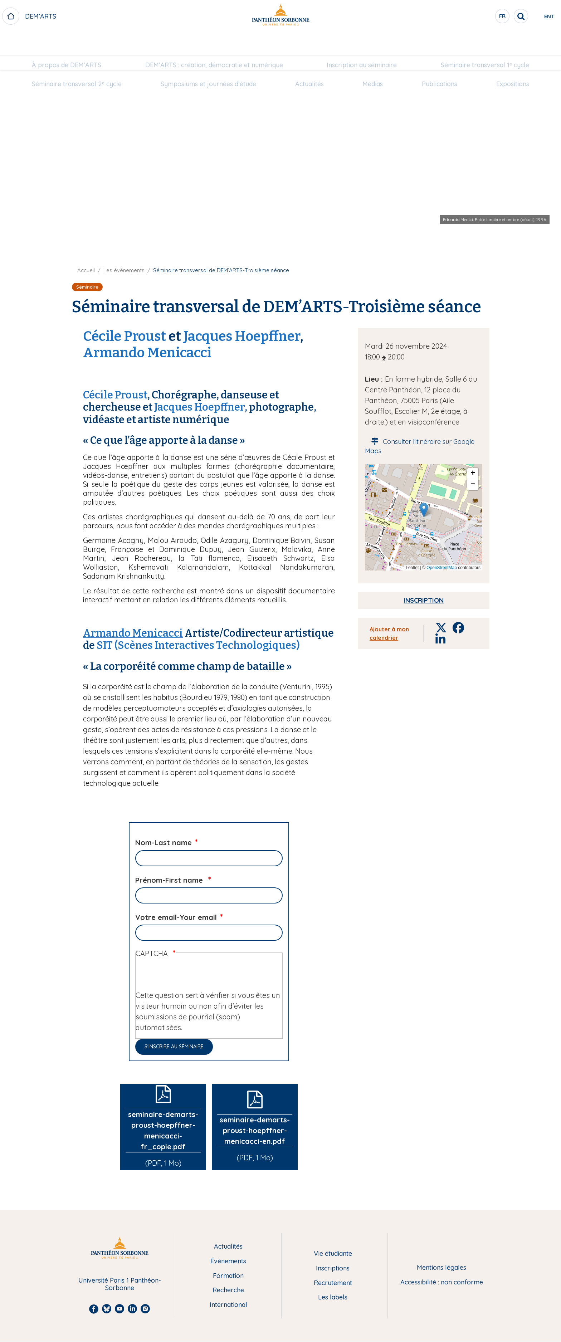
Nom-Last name (163, 842)
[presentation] (190, 976)
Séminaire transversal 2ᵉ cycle (77, 61)
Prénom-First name (170, 880)
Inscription (424, 600)
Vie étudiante (333, 1254)
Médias (372, 61)
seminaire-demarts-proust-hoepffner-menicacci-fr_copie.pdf (163, 1130)
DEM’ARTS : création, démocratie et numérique (214, 42)
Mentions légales (441, 1268)
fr (473, 17)
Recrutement (333, 1283)
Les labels (332, 1297)
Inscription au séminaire (362, 42)
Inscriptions (333, 1268)
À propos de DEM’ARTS (66, 42)
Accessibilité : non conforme (441, 1282)
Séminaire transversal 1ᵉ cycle (485, 42)
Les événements (124, 270)
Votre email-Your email (176, 917)
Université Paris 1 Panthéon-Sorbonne (119, 1284)
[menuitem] (66, 42)
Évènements (228, 1261)
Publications (439, 61)
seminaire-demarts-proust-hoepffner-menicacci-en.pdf (255, 1130)
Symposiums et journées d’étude (208, 61)
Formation (228, 1276)
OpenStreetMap (441, 567)
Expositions (512, 61)
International (228, 1305)
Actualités (309, 61)
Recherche (228, 1290)
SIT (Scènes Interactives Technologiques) (198, 645)
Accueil (86, 270)
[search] (491, 16)
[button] (423, 510)
